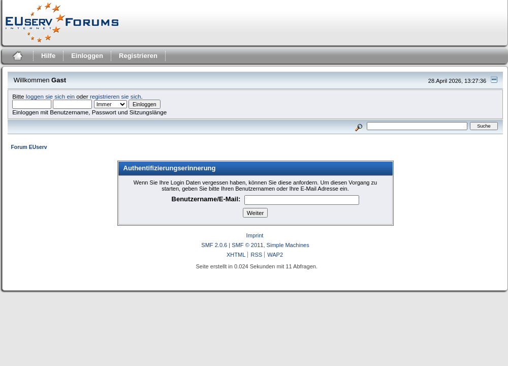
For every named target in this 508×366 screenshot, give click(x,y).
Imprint (255, 235)
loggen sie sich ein (50, 96)
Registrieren (138, 55)
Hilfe (48, 55)
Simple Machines (288, 245)
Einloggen (87, 55)
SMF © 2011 (247, 245)
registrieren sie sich (115, 96)
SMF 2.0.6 (214, 245)
